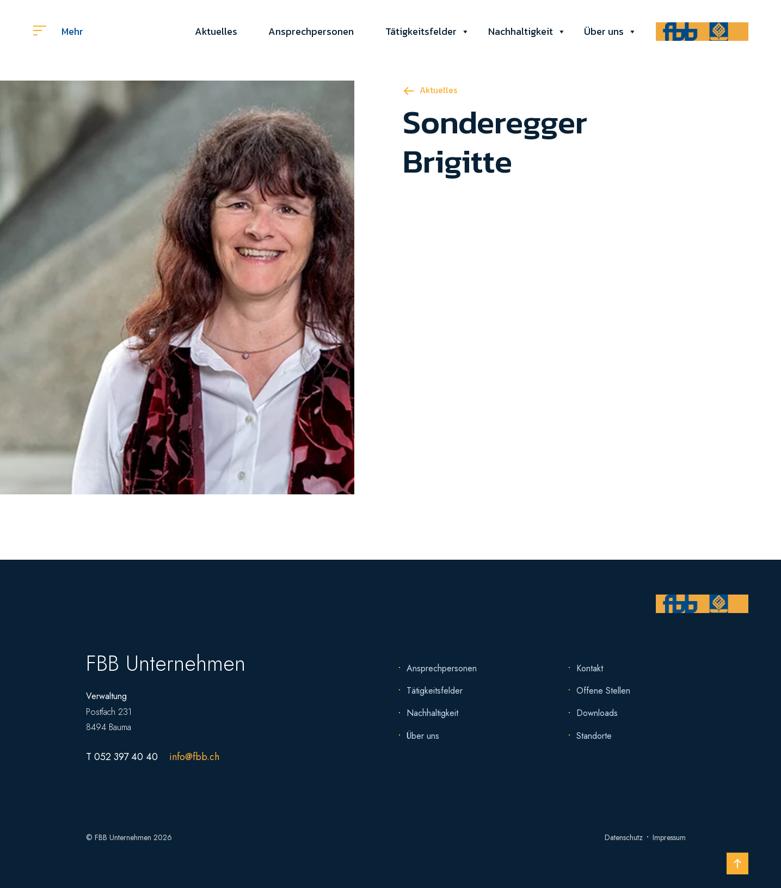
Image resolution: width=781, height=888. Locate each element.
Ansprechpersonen (311, 31)
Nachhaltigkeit (520, 31)
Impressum (669, 837)
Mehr (58, 31)
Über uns (604, 31)
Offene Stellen (603, 690)
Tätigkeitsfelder (421, 31)
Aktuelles (216, 31)
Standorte (594, 736)
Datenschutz (624, 837)
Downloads (597, 713)
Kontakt (589, 668)
